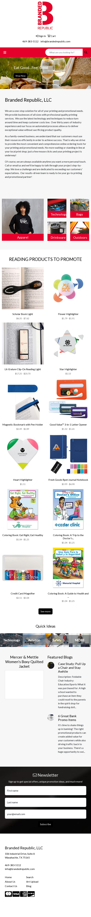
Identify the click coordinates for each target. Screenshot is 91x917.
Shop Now (20, 75)
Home (8, 877)
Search (29, 877)
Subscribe (45, 824)
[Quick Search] (64, 52)
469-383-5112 (30, 41)
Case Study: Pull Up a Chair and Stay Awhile (72, 667)
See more (45, 611)
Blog (28, 886)
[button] (7, 73)
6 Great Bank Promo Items (67, 718)
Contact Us (11, 886)
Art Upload (32, 881)
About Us (10, 881)
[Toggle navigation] (5, 52)
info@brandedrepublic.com (55, 41)
